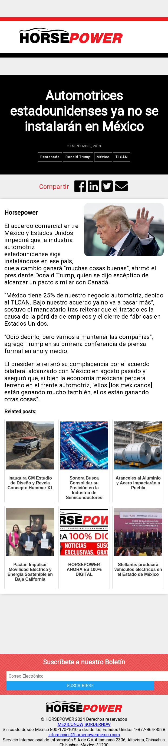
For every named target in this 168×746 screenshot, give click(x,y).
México (103, 157)
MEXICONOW (70, 724)
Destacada (50, 157)
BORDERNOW (97, 724)
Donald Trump (78, 157)
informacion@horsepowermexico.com (84, 734)
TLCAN (122, 157)
